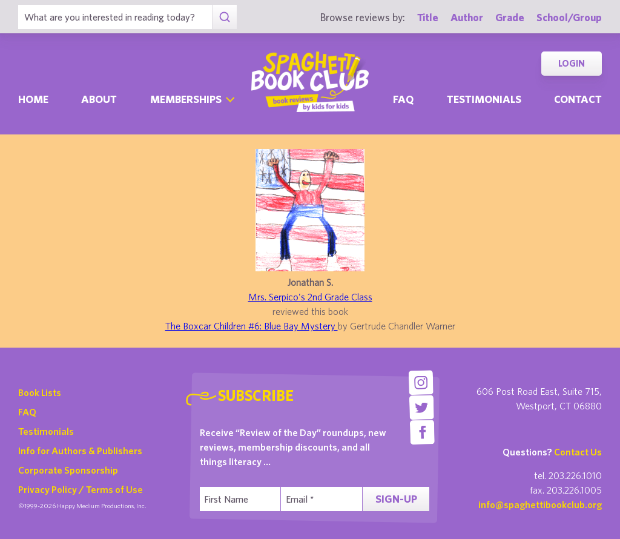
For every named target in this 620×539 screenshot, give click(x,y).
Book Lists (39, 392)
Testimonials (484, 99)
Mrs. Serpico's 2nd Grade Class (310, 296)
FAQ (27, 411)
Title (427, 17)
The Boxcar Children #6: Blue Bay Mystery (251, 325)
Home (33, 99)
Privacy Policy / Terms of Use (80, 489)
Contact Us (578, 451)
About (99, 99)
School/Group (569, 17)
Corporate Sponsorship (68, 470)
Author (466, 17)
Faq (403, 99)
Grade (509, 17)
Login (571, 63)
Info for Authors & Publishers (80, 450)
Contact (578, 99)
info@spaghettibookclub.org (540, 504)
